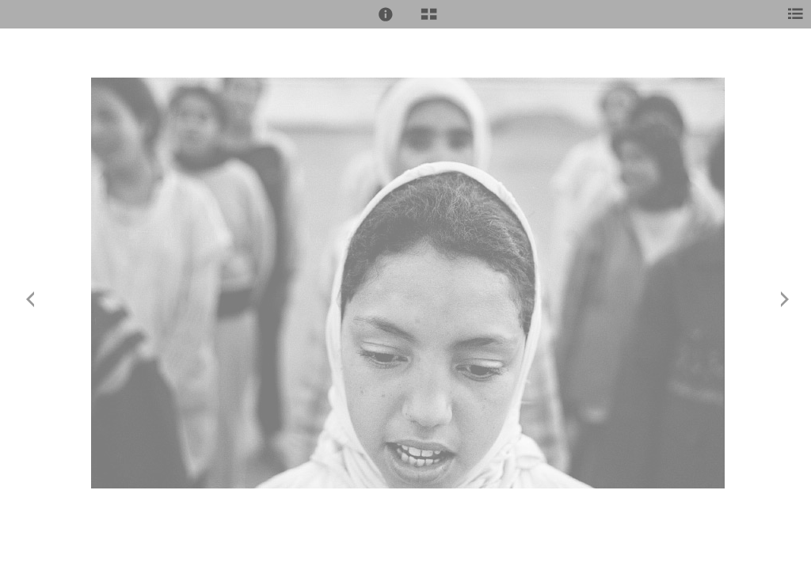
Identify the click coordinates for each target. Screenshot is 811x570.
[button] (386, 14)
